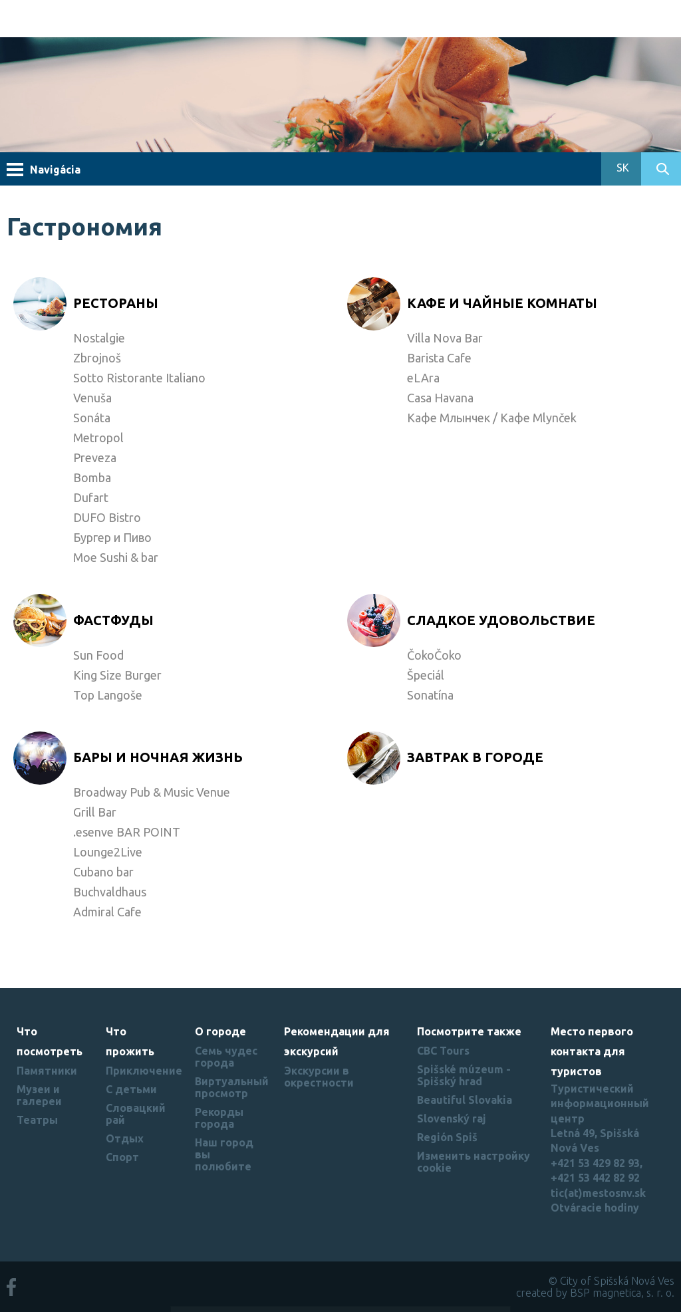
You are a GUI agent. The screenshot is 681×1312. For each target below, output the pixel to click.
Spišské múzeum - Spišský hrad (464, 1075)
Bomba (92, 477)
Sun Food (98, 655)
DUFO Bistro (107, 517)
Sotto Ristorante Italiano (139, 377)
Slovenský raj (451, 1118)
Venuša (92, 397)
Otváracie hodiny (595, 1208)
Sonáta (91, 417)
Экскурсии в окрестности (319, 1077)
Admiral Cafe (107, 911)
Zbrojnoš (97, 357)
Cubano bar (103, 871)
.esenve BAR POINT (126, 832)
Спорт (122, 1157)
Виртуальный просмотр (232, 1087)
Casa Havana (440, 397)
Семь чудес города (226, 1057)
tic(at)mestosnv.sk (598, 1193)
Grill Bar (94, 812)
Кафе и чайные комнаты (502, 303)
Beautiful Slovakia (464, 1100)
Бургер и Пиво (112, 537)
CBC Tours (443, 1051)
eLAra (423, 377)
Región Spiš (447, 1137)
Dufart (90, 497)
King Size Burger (117, 675)
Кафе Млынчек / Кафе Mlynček (492, 417)
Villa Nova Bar (445, 337)
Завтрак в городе (475, 757)
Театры (37, 1120)
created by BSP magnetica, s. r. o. (595, 1293)
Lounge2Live (107, 851)
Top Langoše (107, 695)
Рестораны (115, 303)
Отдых (125, 1138)
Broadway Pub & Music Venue (151, 792)
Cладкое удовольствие (501, 620)
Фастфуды (113, 620)
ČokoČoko (434, 655)
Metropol (98, 437)
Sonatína (430, 695)
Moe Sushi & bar (115, 557)
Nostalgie (99, 337)
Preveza (94, 457)
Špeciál (425, 675)
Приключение (144, 1071)
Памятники (47, 1071)
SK (621, 168)
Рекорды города (219, 1118)
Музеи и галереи (39, 1095)
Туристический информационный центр (600, 1103)
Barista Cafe (439, 357)
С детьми (131, 1089)
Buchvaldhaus (109, 891)
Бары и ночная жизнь (158, 757)
